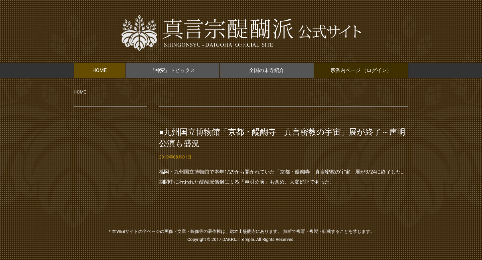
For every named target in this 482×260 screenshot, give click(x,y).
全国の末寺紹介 (266, 70)
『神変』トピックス (172, 70)
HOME (99, 70)
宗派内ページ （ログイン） (361, 70)
